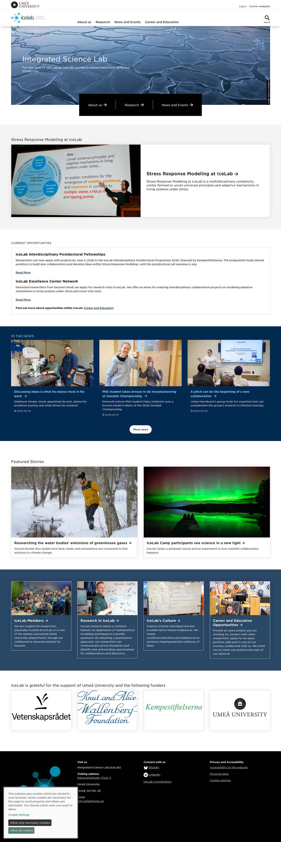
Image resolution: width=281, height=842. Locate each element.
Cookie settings (220, 780)
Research (103, 22)
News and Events (127, 22)
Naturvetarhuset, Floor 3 (94, 777)
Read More (23, 272)
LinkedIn (154, 774)
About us (84, 22)
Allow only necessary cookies (30, 822)
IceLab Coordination (157, 781)
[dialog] (41, 812)
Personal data (219, 773)
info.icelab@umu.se (90, 801)
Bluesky (154, 767)
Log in (242, 6)
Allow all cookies (21, 830)
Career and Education (162, 22)
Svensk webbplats (259, 6)
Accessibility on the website (229, 767)
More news (140, 429)
